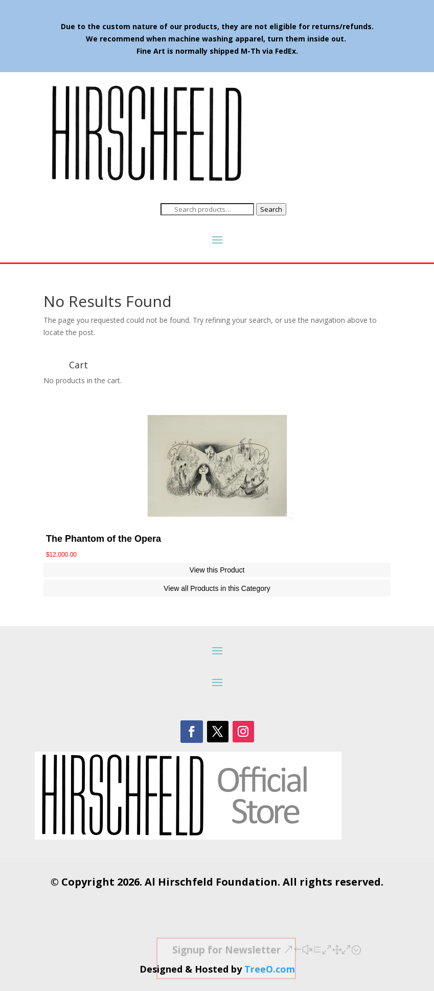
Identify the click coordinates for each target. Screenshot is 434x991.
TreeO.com (269, 969)
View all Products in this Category (217, 588)
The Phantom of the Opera (103, 539)
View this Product (217, 570)
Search (271, 209)
